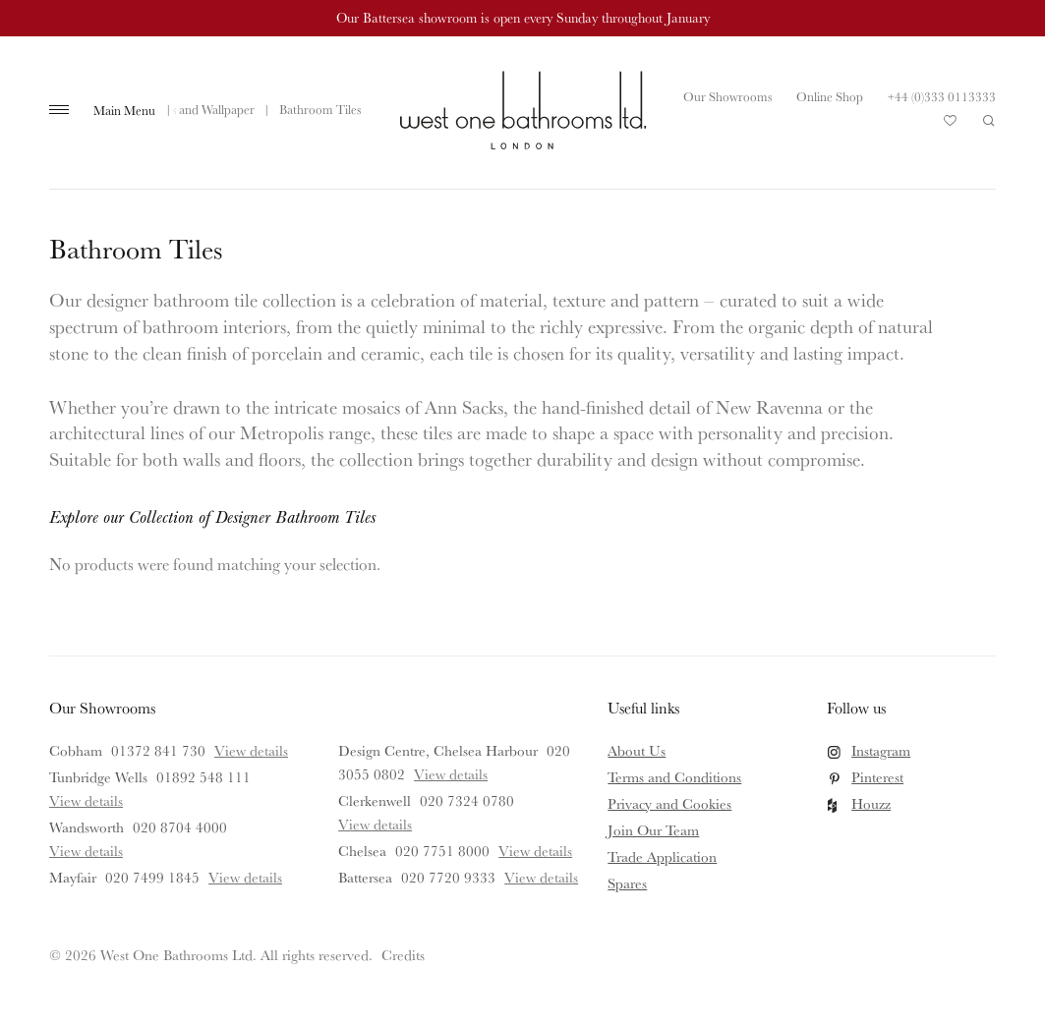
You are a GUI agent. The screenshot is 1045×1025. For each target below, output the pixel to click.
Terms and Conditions (674, 777)
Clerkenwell (374, 800)
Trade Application (662, 856)
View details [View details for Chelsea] (535, 850)
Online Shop (829, 96)
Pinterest (877, 777)
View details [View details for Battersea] (541, 877)
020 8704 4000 (180, 827)
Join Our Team (653, 830)
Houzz (871, 803)
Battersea (365, 877)
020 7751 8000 (442, 850)
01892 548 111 (203, 777)
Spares (627, 883)
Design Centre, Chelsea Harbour (438, 750)
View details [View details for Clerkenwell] (375, 824)
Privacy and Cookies (669, 803)
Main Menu (124, 110)
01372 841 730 (158, 750)
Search (989, 121)
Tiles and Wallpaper (203, 109)
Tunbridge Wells (98, 777)
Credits (403, 954)
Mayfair (72, 877)
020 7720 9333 (448, 877)
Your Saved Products (951, 126)
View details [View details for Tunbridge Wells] (86, 800)
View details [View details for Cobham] (251, 750)
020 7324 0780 (467, 800)
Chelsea (362, 850)
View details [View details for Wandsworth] (86, 850)
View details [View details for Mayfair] (245, 877)
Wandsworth (86, 827)
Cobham (75, 750)
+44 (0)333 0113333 (942, 96)
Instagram (880, 750)
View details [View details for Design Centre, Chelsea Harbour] (451, 774)
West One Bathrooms (523, 110)
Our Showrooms (727, 96)
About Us (637, 750)
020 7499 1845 (152, 877)
